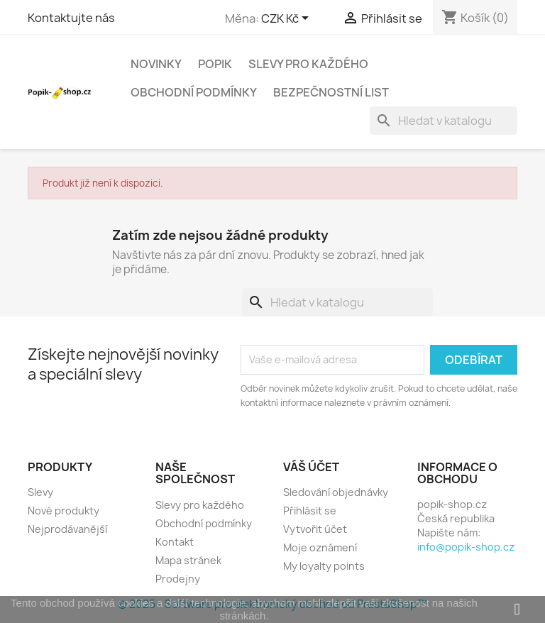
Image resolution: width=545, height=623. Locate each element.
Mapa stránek (188, 560)
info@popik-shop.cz (465, 546)
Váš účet (311, 467)
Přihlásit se (309, 510)
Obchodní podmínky (194, 92)
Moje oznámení (320, 547)
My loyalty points (324, 566)
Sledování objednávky (335, 492)
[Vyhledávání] (443, 120)
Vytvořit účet (315, 529)
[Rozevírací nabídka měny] (287, 19)
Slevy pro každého (308, 64)
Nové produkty (63, 510)
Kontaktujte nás (71, 18)
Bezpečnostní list (331, 92)
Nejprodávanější (67, 529)
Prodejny (177, 578)
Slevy (40, 492)
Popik (215, 64)
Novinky (156, 64)
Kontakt (174, 541)
